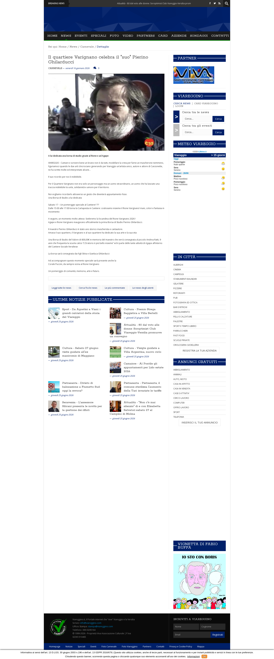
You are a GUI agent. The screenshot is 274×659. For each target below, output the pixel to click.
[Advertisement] (199, 226)
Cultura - (130, 309)
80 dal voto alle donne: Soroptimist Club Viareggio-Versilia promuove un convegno (136, 330)
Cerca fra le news (88, 287)
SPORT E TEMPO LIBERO (184, 326)
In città (187, 257)
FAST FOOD (179, 335)
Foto (114, 36)
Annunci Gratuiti (197, 362)
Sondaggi (199, 36)
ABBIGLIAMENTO (181, 311)
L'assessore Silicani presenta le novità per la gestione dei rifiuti (82, 406)
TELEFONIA (178, 416)
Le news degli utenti (142, 287)
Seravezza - (70, 402)
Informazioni (193, 656)
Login (179, 106)
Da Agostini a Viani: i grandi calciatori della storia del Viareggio (81, 313)
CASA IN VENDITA (181, 388)
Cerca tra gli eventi (197, 126)
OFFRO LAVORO (181, 407)
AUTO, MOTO (180, 379)
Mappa (200, 646)
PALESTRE (178, 321)
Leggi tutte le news (61, 287)
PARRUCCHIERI (180, 330)
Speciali (98, 36)
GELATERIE (178, 283)
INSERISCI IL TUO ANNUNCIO (200, 422)
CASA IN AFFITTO (181, 383)
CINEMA (177, 269)
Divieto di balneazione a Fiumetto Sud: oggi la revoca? (81, 387)
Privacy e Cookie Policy (181, 646)
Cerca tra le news (195, 112)
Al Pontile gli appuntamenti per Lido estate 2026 (144, 367)
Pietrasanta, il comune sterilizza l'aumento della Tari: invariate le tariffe (142, 387)
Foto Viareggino (130, 646)
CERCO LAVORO (181, 398)
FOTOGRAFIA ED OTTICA (185, 302)
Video (127, 36)
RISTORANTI (179, 293)
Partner (187, 58)
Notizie (69, 646)
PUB (175, 297)
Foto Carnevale (109, 646)
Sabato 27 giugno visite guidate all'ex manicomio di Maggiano (80, 352)
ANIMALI (177, 374)
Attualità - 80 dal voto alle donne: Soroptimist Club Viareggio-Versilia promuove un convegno (166, 3)
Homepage (54, 646)
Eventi (81, 36)
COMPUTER (179, 402)
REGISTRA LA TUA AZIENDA (200, 350)
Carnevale (87, 47)
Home (52, 36)
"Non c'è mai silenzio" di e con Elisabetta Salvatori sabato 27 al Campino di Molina (135, 408)
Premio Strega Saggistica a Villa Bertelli (140, 311)
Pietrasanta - (71, 383)
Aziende (178, 36)
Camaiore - (131, 363)
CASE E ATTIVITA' (181, 393)
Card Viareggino (206, 103)
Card (163, 36)
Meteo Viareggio (197, 144)
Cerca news (181, 103)
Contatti (220, 36)
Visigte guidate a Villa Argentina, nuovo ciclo (142, 350)
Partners (146, 36)
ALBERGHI (178, 264)
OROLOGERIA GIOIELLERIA (186, 344)
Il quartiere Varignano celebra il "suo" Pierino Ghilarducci (98, 59)
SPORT (176, 412)
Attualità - (131, 325)
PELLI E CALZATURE (182, 316)
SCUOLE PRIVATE (181, 340)
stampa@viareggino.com (100, 626)
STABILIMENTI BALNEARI (185, 278)
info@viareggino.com (90, 622)
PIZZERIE (177, 288)
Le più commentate (115, 287)
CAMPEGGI (178, 274)
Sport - (67, 309)
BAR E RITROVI (180, 307)
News (66, 36)
